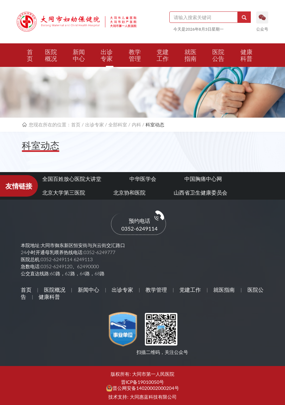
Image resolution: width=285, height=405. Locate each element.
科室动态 (155, 124)
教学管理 (135, 55)
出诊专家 (107, 55)
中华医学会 (142, 178)
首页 (30, 55)
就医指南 (190, 55)
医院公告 (218, 55)
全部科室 (117, 124)
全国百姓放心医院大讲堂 (71, 178)
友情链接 (18, 186)
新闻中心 (79, 55)
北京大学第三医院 (63, 192)
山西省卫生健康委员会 (200, 192)
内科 (136, 124)
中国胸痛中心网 (203, 178)
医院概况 (51, 55)
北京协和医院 (129, 192)
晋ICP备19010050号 (142, 382)
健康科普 (246, 55)
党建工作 (163, 55)
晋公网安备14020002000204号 (146, 388)
